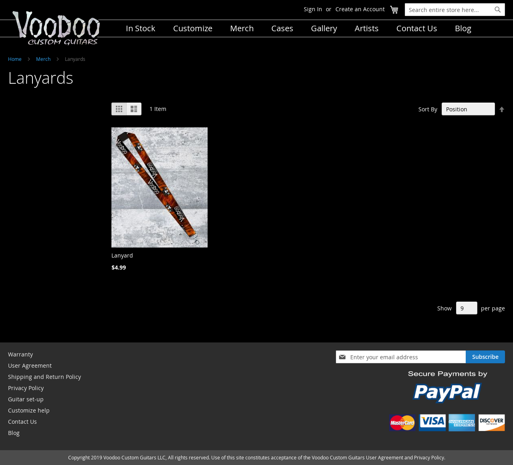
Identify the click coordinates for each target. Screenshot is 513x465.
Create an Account (360, 9)
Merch (43, 59)
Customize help (29, 410)
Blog (14, 433)
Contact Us (22, 421)
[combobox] (455, 9)
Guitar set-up (26, 399)
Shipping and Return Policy (44, 376)
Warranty (20, 354)
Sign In (313, 9)
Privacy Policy (26, 388)
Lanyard (122, 255)
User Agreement (30, 365)
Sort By (427, 109)
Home (15, 59)
